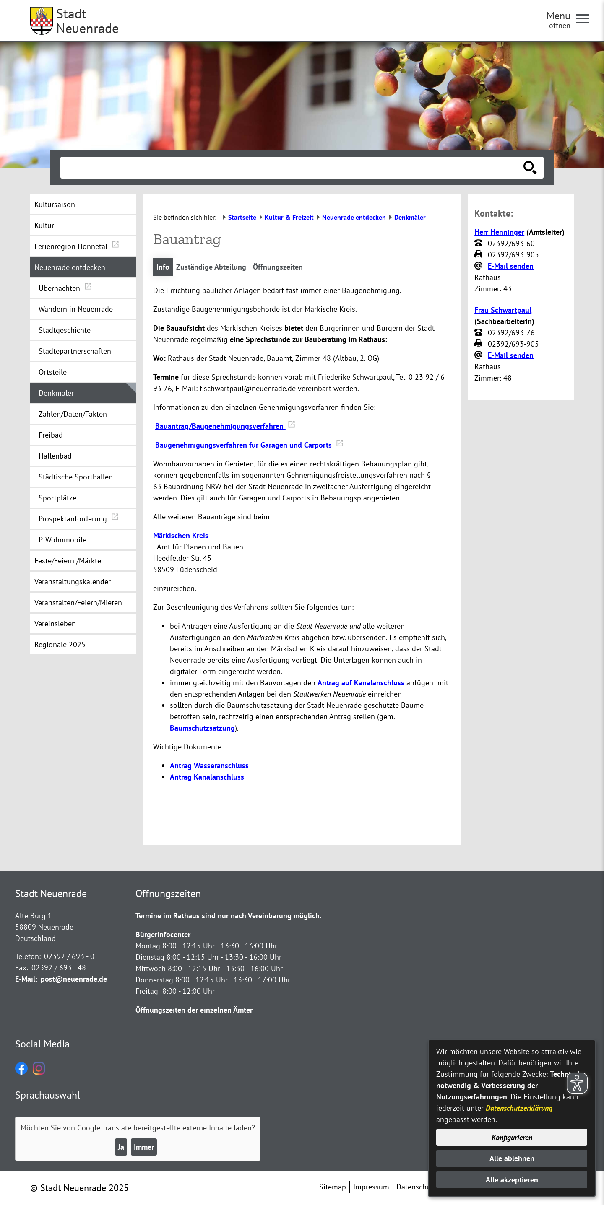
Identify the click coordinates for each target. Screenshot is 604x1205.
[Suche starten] (530, 167)
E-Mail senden (511, 266)
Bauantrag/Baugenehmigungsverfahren (225, 426)
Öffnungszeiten (278, 267)
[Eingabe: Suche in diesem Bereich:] (292, 167)
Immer (144, 1147)
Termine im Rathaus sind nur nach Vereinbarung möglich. (228, 915)
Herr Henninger (499, 232)
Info (162, 267)
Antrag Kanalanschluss (207, 777)
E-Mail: (26, 979)
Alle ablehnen (511, 1158)
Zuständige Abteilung (211, 267)
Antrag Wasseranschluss (209, 765)
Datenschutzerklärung (519, 1108)
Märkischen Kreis (180, 535)
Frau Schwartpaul (502, 310)
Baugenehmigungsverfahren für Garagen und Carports (249, 445)
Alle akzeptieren (512, 1179)
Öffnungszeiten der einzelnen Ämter (194, 1010)
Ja (121, 1147)
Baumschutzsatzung (202, 728)
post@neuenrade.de (74, 979)
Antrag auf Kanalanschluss (361, 682)
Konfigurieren (512, 1137)
